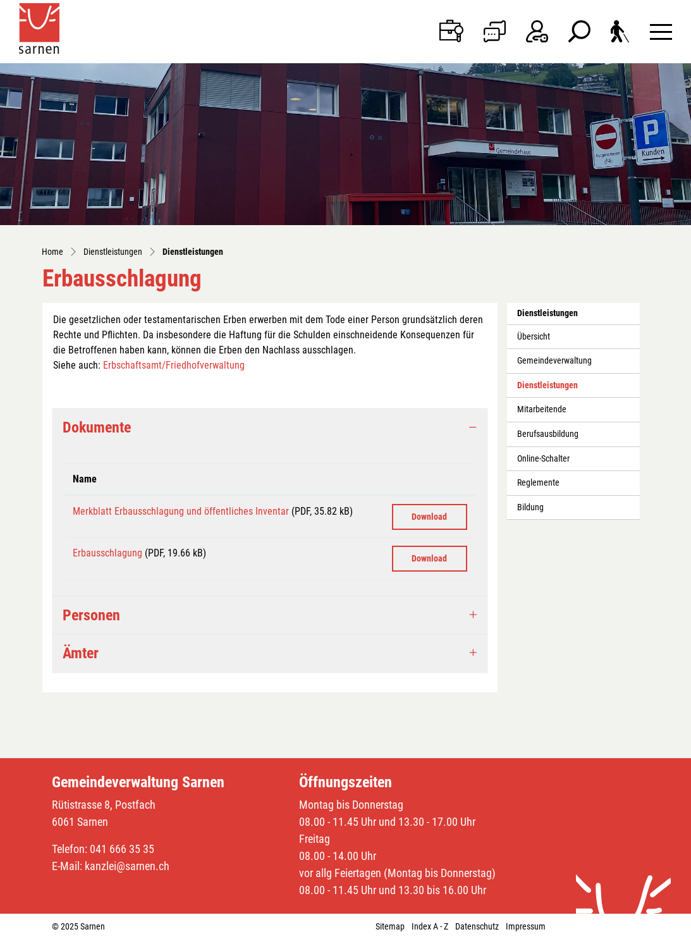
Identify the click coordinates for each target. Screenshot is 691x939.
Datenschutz (477, 926)
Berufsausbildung (547, 434)
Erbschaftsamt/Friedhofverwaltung (174, 365)
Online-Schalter (543, 458)
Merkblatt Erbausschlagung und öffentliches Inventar (181, 511)
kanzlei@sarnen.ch (127, 866)
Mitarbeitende (541, 409)
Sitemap (390, 926)
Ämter (81, 653)
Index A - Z (430, 926)
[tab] (269, 427)
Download (429, 517)
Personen (91, 615)
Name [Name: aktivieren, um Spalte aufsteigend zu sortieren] (85, 479)
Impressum (526, 926)
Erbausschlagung (107, 553)
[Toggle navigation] (661, 31)
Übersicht (533, 336)
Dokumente (97, 427)
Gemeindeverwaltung (554, 360)
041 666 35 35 (122, 849)
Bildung (530, 507)
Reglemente (538, 482)
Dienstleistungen (547, 389)
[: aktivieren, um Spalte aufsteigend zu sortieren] (429, 479)
